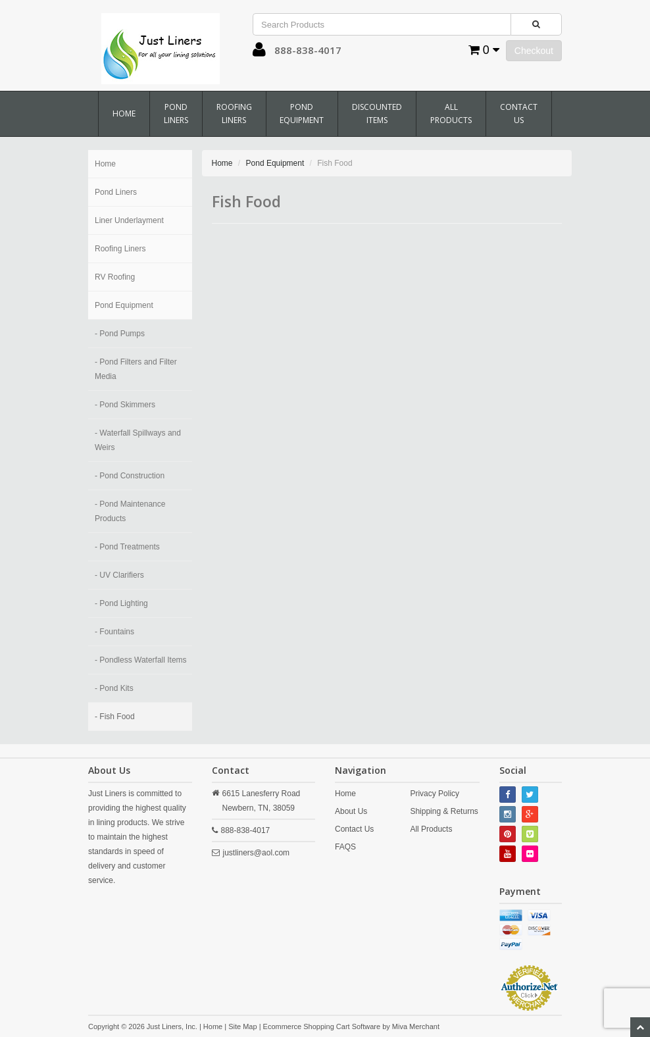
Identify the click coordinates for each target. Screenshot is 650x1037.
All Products (451, 113)
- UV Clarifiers (119, 575)
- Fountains (114, 631)
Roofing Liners (234, 113)
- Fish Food (115, 716)
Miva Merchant (415, 1026)
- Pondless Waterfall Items (141, 660)
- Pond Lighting (121, 603)
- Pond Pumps (120, 333)
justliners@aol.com (256, 852)
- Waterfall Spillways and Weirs (138, 440)
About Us (351, 811)
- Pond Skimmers (125, 404)
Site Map (242, 1026)
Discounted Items (377, 113)
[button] (259, 52)
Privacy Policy (434, 793)
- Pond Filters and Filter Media (136, 369)
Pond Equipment (302, 113)
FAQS (345, 846)
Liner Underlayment (129, 220)
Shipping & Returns (444, 811)
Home (124, 113)
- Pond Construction (129, 475)
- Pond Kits (114, 688)
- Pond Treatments (127, 546)
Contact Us (519, 113)
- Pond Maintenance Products (130, 511)
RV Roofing (115, 277)
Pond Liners (176, 113)
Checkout (533, 50)
